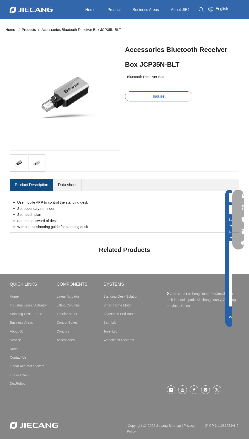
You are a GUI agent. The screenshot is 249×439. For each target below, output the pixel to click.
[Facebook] (194, 389)
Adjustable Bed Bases (119, 314)
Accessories (66, 340)
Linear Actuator (68, 296)
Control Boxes (67, 322)
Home (90, 10)
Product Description (31, 185)
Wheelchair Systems (118, 340)
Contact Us (18, 357)
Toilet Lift (110, 331)
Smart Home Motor (117, 305)
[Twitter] (217, 389)
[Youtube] (182, 389)
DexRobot (17, 383)
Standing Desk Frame (26, 314)
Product (114, 10)
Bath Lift (109, 322)
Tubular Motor (67, 314)
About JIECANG (185, 10)
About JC (17, 331)
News (14, 349)
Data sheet (67, 185)
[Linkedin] (171, 389)
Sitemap (175, 426)
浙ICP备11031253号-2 (221, 426)
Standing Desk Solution (120, 296)
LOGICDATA (19, 375)
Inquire (159, 96)
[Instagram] (205, 389)
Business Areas (146, 10)
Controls (63, 331)
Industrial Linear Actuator (28, 305)
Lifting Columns (68, 305)
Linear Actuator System (27, 366)
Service (15, 340)
